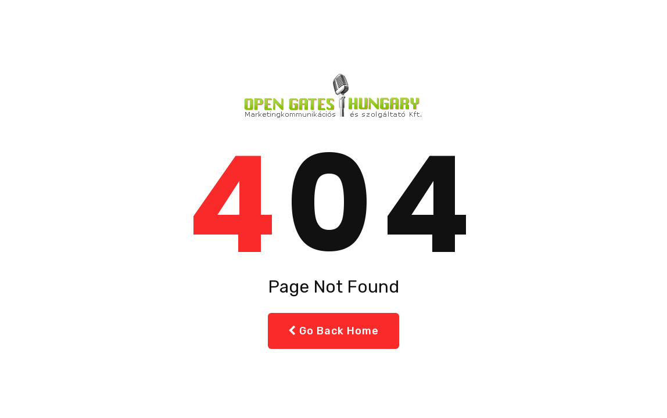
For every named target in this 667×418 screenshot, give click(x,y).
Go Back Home (333, 331)
